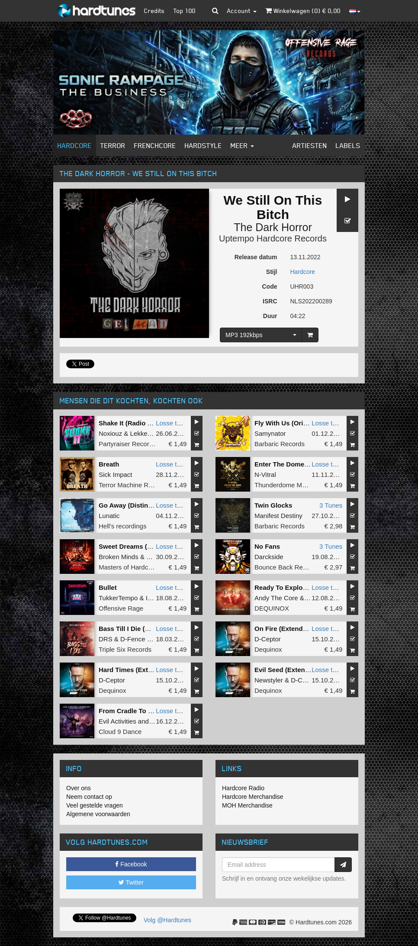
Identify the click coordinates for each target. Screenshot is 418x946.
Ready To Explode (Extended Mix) (306, 587)
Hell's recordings (122, 526)
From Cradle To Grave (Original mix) (154, 710)
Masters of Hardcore (128, 567)
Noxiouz (110, 433)
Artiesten (310, 145)
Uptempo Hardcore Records (273, 238)
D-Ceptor (267, 639)
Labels (348, 145)
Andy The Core (276, 598)
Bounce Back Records (286, 567)
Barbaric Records (279, 443)
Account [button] (242, 10)
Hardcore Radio (243, 788)
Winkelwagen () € (303, 10)
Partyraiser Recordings (132, 443)
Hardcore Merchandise (252, 796)
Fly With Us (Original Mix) (293, 423)
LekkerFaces (148, 433)
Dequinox (268, 649)
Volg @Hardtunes (167, 920)
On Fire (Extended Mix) (289, 628)
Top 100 (185, 10)
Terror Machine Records (133, 485)
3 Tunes (330, 505)
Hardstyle (203, 145)
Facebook (131, 864)
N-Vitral (265, 474)
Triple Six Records (125, 649)
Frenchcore (155, 145)
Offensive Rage (121, 608)
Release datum (256, 257)
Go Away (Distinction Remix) (143, 505)
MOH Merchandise (247, 805)
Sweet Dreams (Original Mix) (142, 546)
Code (269, 286)
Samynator (270, 433)
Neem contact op (89, 796)
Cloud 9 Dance (120, 731)
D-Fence (132, 639)
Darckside (268, 556)
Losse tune (171, 423)
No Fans (267, 546)
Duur (270, 315)
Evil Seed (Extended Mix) (292, 669)
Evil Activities (117, 721)
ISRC (270, 301)
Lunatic (109, 515)
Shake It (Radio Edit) (130, 423)
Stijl (271, 271)
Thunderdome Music (284, 485)
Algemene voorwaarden (98, 814)
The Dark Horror (273, 227)
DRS (106, 639)
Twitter (131, 882)
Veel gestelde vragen (94, 805)
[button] (215, 11)
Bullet (108, 587)
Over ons (78, 788)
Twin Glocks (273, 505)
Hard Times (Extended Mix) (140, 669)
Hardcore (75, 145)
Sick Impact (115, 474)
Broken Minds (118, 556)
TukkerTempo (118, 598)
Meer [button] (242, 145)
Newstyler (268, 680)
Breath (109, 464)
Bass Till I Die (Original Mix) (141, 628)
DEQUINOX (271, 608)
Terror (112, 145)
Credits (154, 10)
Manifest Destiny (278, 515)
